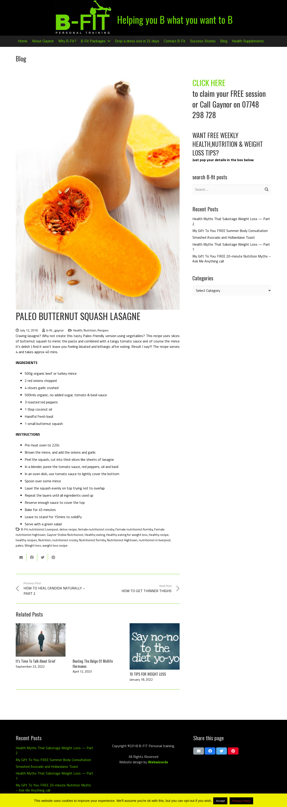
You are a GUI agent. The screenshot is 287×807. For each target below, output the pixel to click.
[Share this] (31, 557)
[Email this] (21, 557)
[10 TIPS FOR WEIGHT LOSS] (154, 646)
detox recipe (68, 529)
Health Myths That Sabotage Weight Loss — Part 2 (231, 221)
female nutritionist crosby (96, 529)
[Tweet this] (42, 557)
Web (151, 762)
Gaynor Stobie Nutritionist (65, 534)
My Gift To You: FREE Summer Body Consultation (230, 230)
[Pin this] (53, 557)
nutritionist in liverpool (154, 540)
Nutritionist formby (92, 540)
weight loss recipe (54, 545)
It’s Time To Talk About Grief (35, 661)
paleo (19, 545)
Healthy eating (95, 534)
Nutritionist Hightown (122, 540)
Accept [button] (220, 801)
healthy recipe (159, 534)
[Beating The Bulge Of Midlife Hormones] (97, 639)
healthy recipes (26, 540)
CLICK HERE (208, 82)
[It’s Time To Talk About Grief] (40, 639)
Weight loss (33, 545)
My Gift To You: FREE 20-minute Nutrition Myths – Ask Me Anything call (231, 258)
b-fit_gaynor (55, 330)
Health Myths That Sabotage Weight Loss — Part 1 (231, 247)
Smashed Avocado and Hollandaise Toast (223, 237)
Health (77, 330)
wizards (161, 762)
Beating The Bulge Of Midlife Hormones (93, 663)
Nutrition (90, 330)
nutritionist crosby (65, 540)
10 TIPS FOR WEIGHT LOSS (148, 674)
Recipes (103, 330)
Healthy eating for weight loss (127, 534)
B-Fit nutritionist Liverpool (39, 529)
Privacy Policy (241, 801)
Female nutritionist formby (134, 529)
